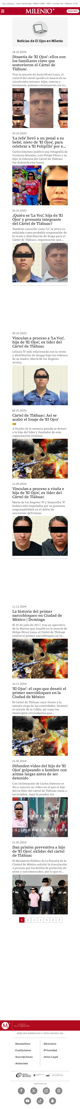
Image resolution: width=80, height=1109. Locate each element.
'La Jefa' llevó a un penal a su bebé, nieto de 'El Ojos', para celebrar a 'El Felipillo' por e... (39, 142)
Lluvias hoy (58, 3)
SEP (49, 3)
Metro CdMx (39, 3)
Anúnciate (21, 1063)
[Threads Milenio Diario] (58, 1090)
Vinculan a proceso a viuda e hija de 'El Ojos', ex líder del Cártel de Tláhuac (38, 492)
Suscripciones (24, 1056)
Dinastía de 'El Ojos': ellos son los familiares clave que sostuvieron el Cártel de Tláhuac (39, 62)
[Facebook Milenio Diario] (21, 1090)
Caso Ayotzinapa (24, 3)
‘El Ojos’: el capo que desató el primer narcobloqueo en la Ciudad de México (39, 692)
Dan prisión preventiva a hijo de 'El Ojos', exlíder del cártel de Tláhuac (38, 851)
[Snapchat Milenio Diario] (52, 1100)
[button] (3, 12)
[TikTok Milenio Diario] (40, 1100)
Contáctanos (23, 1050)
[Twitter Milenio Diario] (33, 1090)
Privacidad (50, 1050)
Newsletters (22, 1043)
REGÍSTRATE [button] (73, 11)
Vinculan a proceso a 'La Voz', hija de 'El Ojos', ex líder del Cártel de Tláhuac (38, 342)
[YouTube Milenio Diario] (27, 1100)
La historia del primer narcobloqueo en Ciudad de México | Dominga (37, 615)
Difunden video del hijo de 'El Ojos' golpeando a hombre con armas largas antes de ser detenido (39, 772)
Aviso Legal (51, 1056)
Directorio (50, 1043)
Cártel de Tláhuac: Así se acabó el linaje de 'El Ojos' (35, 417)
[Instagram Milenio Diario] (46, 1090)
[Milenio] (39, 11)
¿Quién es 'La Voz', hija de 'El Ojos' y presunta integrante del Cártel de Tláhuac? (37, 219)
